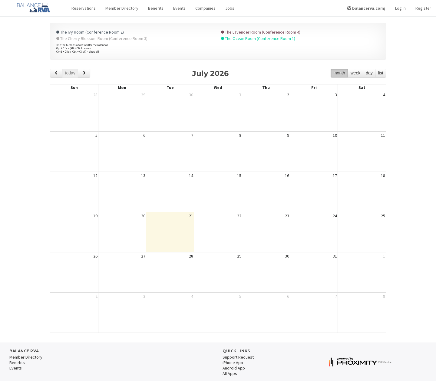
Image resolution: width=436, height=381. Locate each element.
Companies (205, 8)
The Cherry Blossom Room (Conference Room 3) (101, 38)
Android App (234, 368)
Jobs (229, 8)
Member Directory (121, 8)
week (356, 73)
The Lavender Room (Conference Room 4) (260, 32)
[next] (84, 73)
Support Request (238, 357)
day (369, 73)
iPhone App (233, 362)
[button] (83, 8)
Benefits (156, 8)
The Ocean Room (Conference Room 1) (258, 38)
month (339, 73)
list (380, 73)
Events (179, 8)
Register (423, 8)
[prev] (56, 73)
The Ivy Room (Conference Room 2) (90, 32)
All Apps (230, 373)
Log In (400, 8)
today (70, 73)
